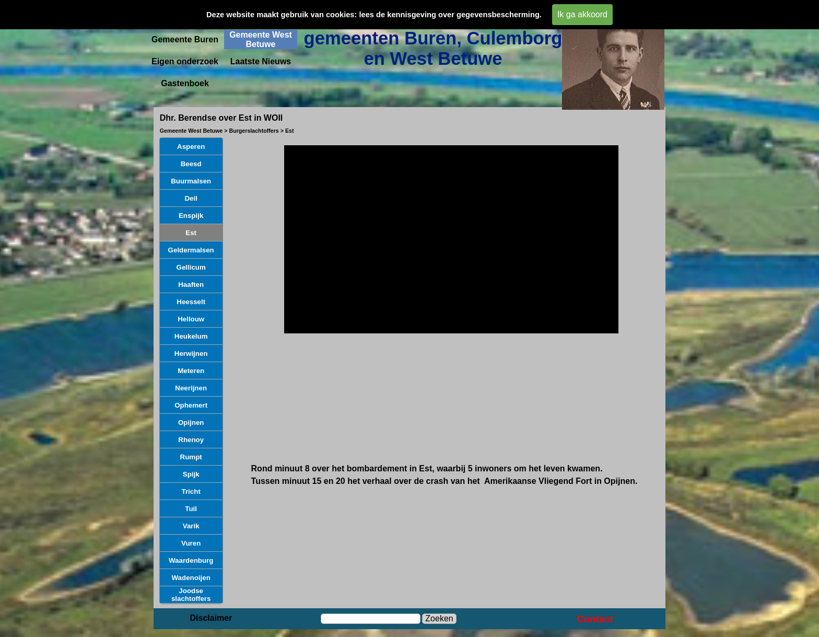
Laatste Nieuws (260, 61)
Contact (595, 618)
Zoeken (439, 618)
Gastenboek (185, 83)
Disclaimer (211, 617)
